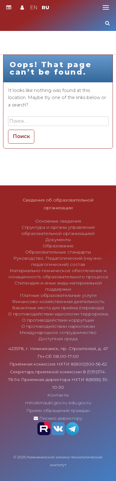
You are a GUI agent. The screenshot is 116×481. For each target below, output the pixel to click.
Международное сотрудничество (58, 332)
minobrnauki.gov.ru (46, 402)
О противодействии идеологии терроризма (58, 314)
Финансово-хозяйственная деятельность (58, 301)
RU (45, 8)
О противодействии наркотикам (58, 326)
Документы (58, 239)
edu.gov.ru (79, 402)
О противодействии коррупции (58, 320)
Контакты (58, 395)
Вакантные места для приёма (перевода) (58, 307)
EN (33, 8)
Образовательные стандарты (58, 252)
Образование (58, 246)
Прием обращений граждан (58, 410)
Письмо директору (61, 418)
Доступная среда (58, 338)
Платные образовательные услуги (58, 295)
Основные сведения (58, 221)
